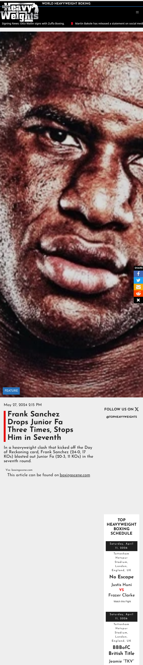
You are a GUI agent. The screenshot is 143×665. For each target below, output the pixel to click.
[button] (137, 12)
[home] (19, 12)
